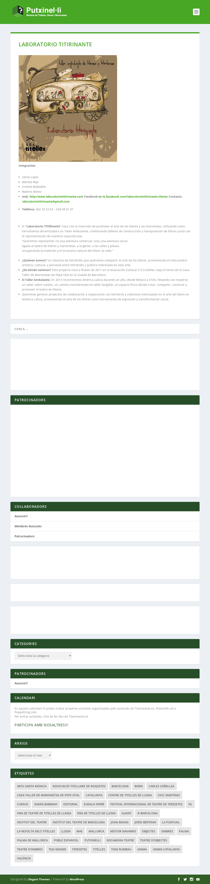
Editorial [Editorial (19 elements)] (70, 804)
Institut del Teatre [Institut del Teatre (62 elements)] (32, 822)
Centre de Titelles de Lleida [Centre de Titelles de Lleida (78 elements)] (130, 795)
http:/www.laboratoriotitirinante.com (56, 196)
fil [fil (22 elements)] (190, 804)
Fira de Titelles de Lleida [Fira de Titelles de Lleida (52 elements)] (96, 813)
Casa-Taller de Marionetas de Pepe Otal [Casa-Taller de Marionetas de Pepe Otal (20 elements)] (48, 795)
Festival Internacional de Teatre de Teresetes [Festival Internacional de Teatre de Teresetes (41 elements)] (146, 804)
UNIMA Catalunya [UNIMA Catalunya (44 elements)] (166, 849)
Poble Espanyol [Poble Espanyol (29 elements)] (66, 840)
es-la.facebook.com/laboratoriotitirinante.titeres (134, 196)
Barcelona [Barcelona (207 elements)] (120, 786)
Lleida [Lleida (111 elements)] (66, 831)
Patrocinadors (24, 536)
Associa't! (21, 516)
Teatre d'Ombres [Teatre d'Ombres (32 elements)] (30, 849)
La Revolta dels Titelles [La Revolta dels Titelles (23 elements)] (36, 831)
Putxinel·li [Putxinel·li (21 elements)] (92, 840)
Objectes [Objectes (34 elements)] (148, 831)
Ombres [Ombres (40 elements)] (167, 831)
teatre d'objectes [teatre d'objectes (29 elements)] (153, 840)
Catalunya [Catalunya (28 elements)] (94, 795)
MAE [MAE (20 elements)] (79, 831)
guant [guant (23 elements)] (126, 813)
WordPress (77, 879)
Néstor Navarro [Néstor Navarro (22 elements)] (123, 831)
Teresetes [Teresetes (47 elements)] (79, 849)
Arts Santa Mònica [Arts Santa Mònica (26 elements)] (32, 786)
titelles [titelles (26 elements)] (99, 849)
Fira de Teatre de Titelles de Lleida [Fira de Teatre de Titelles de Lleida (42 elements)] (44, 813)
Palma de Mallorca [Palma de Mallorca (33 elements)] (32, 840)
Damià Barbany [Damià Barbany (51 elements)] (45, 804)
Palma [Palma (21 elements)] (184, 831)
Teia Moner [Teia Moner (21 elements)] (57, 849)
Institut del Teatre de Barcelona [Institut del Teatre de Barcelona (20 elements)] (79, 822)
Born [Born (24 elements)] (139, 786)
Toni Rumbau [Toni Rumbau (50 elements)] (121, 849)
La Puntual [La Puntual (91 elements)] (171, 822)
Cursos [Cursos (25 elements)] (22, 804)
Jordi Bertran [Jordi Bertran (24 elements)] (145, 822)
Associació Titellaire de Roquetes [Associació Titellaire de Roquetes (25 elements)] (79, 786)
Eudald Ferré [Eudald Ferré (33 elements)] (94, 804)
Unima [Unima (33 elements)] (142, 849)
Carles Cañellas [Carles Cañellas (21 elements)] (161, 786)
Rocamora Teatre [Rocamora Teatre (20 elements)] (120, 840)
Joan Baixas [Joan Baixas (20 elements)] (120, 822)
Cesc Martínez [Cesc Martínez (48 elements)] (169, 795)
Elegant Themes (39, 879)
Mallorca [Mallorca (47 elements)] (96, 831)
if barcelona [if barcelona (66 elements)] (147, 813)
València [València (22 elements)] (24, 858)
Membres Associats (28, 526)
